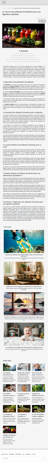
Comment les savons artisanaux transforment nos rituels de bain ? (24, 286)
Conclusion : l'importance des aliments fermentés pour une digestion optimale (23, 61)
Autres (33, 454)
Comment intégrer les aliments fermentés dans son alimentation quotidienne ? (23, 59)
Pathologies (18, 454)
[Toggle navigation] (4, 2)
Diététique (9, 8)
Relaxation (28, 454)
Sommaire (24, 51)
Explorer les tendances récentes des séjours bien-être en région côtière (24, 317)
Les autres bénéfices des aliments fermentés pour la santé (23, 57)
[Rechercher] (24, 458)
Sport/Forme (5, 454)
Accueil (3, 8)
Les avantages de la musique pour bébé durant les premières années (24, 347)
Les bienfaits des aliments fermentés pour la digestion (23, 55)
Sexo (23, 454)
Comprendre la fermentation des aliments (23, 53)
